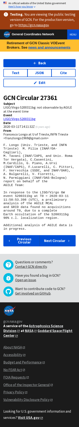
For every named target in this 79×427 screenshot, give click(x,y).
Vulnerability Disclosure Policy (26, 399)
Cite (63, 73)
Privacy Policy (13, 392)
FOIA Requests (14, 377)
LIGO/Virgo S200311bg (19, 119)
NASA (29, 330)
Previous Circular (19, 241)
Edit (39, 82)
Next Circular (57, 240)
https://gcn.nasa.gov (33, 25)
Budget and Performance (22, 362)
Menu (73, 34)
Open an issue (25, 280)
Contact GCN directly (31, 266)
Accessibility (12, 354)
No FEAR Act (12, 369)
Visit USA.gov (29, 417)
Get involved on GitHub (33, 293)
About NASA (12, 347)
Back (39, 63)
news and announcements (49, 47)
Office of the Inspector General (26, 385)
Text (15, 73)
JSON (39, 73)
